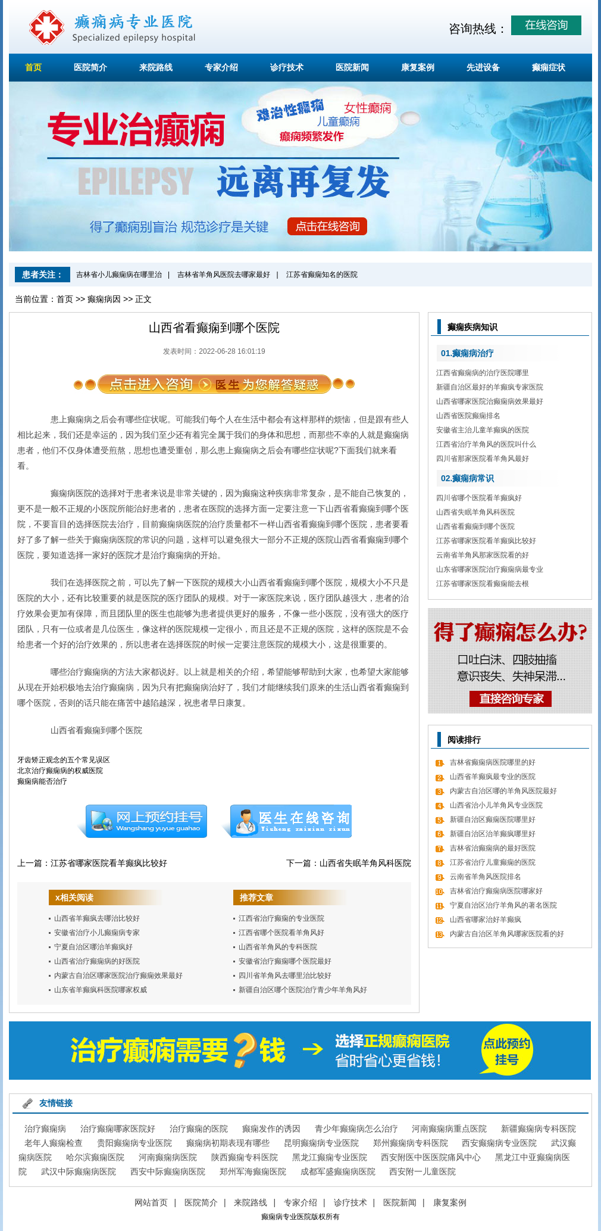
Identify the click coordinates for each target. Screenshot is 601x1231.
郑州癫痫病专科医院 (410, 1143)
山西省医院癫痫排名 (468, 416)
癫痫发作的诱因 (271, 1128)
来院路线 (156, 67)
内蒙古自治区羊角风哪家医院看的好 (507, 934)
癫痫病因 (104, 299)
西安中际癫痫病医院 (167, 1171)
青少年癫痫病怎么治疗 (356, 1128)
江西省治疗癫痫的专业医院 (281, 918)
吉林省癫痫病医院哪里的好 (493, 762)
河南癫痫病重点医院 (449, 1128)
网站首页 (151, 1202)
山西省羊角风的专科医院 (278, 947)
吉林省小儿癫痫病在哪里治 (119, 274)
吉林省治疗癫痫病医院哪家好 (496, 891)
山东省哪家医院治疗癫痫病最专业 (489, 569)
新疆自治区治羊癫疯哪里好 (493, 834)
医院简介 (90, 67)
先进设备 (483, 67)
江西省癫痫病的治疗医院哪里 (482, 373)
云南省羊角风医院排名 (485, 876)
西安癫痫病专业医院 (499, 1143)
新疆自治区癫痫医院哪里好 (493, 819)
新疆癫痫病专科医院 (538, 1128)
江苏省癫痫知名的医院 (322, 274)
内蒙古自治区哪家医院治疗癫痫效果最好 (118, 975)
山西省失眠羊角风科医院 (365, 863)
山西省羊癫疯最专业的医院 (493, 776)
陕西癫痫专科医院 (244, 1157)
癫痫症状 (548, 67)
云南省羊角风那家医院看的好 (482, 555)
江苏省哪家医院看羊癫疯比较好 (109, 863)
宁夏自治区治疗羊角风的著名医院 (503, 905)
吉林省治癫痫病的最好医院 (493, 848)
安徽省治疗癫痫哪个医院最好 (285, 961)
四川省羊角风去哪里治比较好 (285, 975)
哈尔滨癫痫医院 (95, 1157)
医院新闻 (352, 67)
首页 (33, 67)
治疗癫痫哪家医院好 (117, 1128)
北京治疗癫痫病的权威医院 (60, 770)
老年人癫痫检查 (53, 1143)
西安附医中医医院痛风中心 (431, 1157)
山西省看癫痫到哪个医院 (475, 526)
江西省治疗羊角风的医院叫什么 (486, 444)
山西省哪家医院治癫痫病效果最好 (489, 401)
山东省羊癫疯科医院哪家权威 (100, 990)
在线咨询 (287, 821)
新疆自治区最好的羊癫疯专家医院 (489, 387)
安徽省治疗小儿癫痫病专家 (97, 932)
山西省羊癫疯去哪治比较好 (97, 918)
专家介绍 (221, 67)
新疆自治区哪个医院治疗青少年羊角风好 (303, 990)
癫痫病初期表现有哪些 (228, 1143)
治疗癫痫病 (45, 1128)
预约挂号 (141, 821)
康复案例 (417, 67)
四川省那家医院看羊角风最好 (482, 458)
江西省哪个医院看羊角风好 (281, 932)
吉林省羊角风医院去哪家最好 (223, 274)
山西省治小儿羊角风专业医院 (496, 805)
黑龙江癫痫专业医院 (329, 1157)
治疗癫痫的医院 (199, 1128)
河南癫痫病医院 (168, 1157)
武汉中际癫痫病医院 (78, 1171)
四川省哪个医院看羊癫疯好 (479, 498)
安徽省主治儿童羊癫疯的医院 (482, 430)
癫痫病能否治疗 (42, 781)
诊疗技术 (286, 67)
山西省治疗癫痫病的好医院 (97, 961)
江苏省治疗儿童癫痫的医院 (493, 862)
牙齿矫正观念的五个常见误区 (63, 760)
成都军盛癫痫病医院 (337, 1171)
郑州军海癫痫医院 (253, 1171)
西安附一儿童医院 (422, 1171)
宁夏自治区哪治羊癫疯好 (93, 947)
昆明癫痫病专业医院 (321, 1143)
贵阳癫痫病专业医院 (134, 1143)
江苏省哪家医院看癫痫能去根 (482, 583)
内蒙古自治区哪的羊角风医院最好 (503, 791)
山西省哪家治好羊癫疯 (485, 919)
